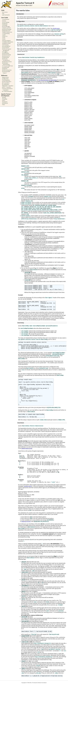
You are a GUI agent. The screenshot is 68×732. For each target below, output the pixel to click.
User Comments (6, 15)
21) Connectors (5, 47)
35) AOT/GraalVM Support (6, 72)
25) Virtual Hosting (6, 54)
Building (4, 97)
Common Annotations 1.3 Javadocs (7, 89)
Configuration (5, 78)
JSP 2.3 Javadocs (5, 83)
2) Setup (4, 21)
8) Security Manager (6, 29)
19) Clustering (5, 44)
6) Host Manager (6, 26)
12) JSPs (4, 35)
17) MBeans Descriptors (7, 42)
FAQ (3, 13)
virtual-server (56, 28)
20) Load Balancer (6, 46)
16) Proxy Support (6, 40)
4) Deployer (4, 23)
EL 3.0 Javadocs (5, 84)
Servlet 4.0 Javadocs (6, 81)
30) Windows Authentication (6, 63)
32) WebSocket (5, 67)
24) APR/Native (5, 53)
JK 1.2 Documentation (7, 91)
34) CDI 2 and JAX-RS (6, 70)
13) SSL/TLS (4, 36)
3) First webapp (5, 22)
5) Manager (4, 25)
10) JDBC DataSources (7, 32)
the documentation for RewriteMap (48, 80)
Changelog (4, 99)
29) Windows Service (7, 61)
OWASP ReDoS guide (26, 458)
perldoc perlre (28, 501)
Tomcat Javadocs (6, 80)
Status (3, 100)
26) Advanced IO (6, 56)
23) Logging (4, 51)
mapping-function (26, 537)
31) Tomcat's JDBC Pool (7, 66)
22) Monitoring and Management (6, 49)
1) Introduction (5, 19)
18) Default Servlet (6, 43)
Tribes (3, 104)
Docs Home (5, 12)
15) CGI (3, 39)
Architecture (5, 103)
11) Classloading (6, 33)
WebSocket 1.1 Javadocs (7, 85)
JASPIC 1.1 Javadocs (6, 87)
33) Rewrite (4, 68)
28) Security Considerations (6, 59)
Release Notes (5, 77)
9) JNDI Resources (6, 30)
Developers (4, 101)
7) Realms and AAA (6, 28)
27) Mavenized (5, 57)
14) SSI (3, 37)
